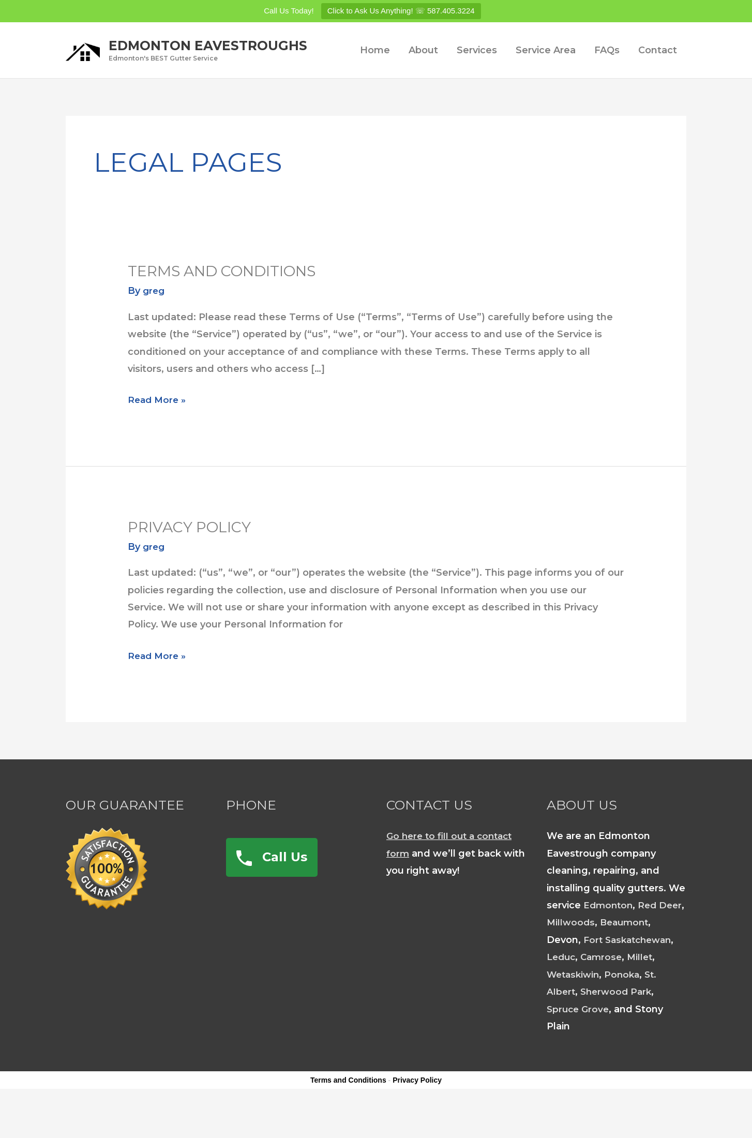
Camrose (604, 990)
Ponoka (626, 1007)
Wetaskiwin (575, 1007)
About (423, 83)
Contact (657, 83)
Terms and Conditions (230, 303)
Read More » (158, 433)
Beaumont (656, 955)
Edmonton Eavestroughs (243, 43)
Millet (644, 990)
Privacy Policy (194, 560)
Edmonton (609, 938)
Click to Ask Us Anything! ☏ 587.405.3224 (401, 10)
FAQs (607, 83)
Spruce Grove (579, 1042)
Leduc (562, 990)
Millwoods (600, 955)
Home (375, 83)
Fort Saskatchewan (630, 973)
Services (477, 83)
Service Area (546, 83)
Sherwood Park (618, 1024)
